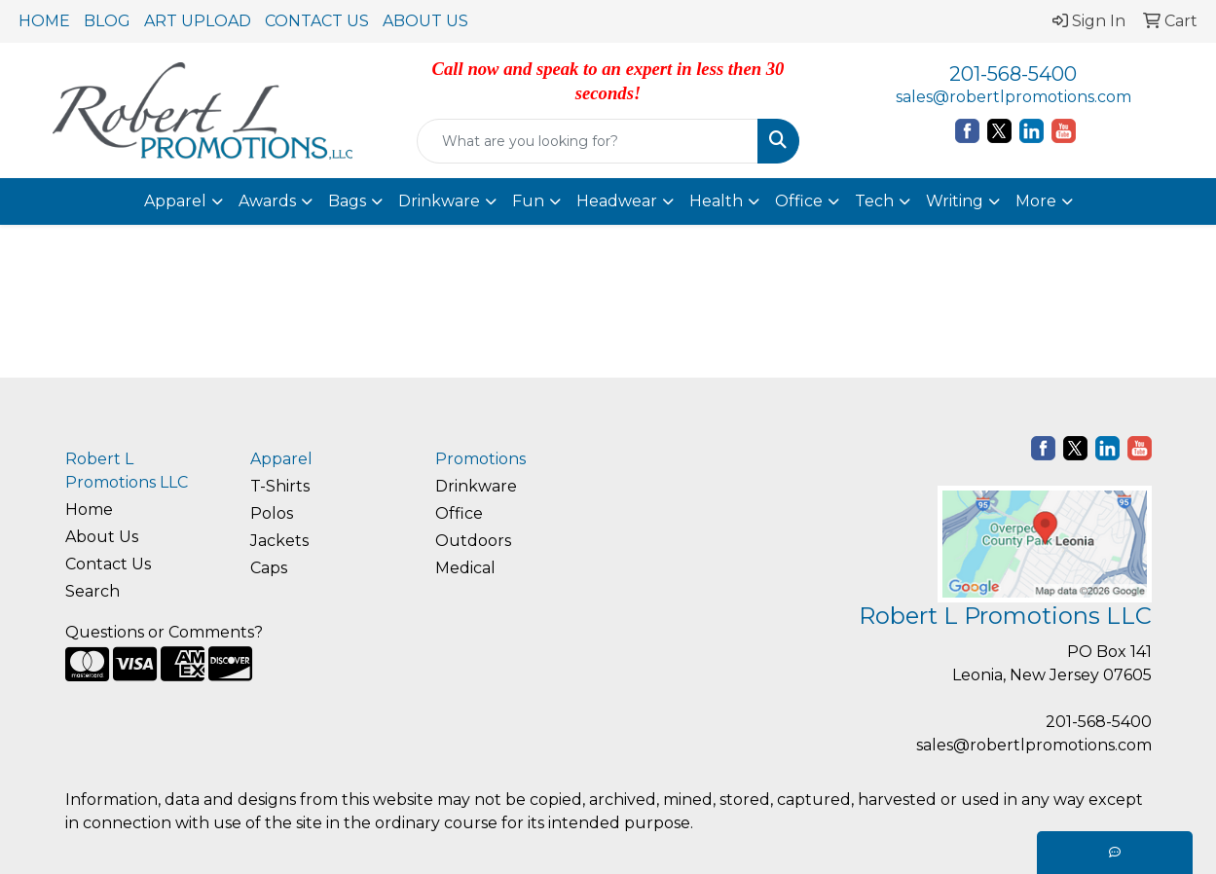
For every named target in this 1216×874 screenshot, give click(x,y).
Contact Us (108, 564)
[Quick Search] (587, 141)
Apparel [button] (175, 201)
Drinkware (476, 486)
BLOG (107, 21)
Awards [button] (267, 201)
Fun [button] (528, 201)
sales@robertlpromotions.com (1013, 97)
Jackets (279, 540)
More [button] (1035, 201)
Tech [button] (874, 201)
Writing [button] (954, 201)
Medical (465, 568)
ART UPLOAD (197, 21)
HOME (44, 21)
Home (89, 509)
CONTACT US (317, 21)
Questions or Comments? (164, 632)
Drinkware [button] (439, 201)
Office (459, 513)
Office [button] (799, 201)
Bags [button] (347, 201)
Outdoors (473, 540)
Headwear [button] (616, 201)
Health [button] (716, 201)
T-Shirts (280, 486)
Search (92, 591)
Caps (268, 568)
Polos (271, 513)
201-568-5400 (1013, 74)
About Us (101, 537)
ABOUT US (425, 21)
